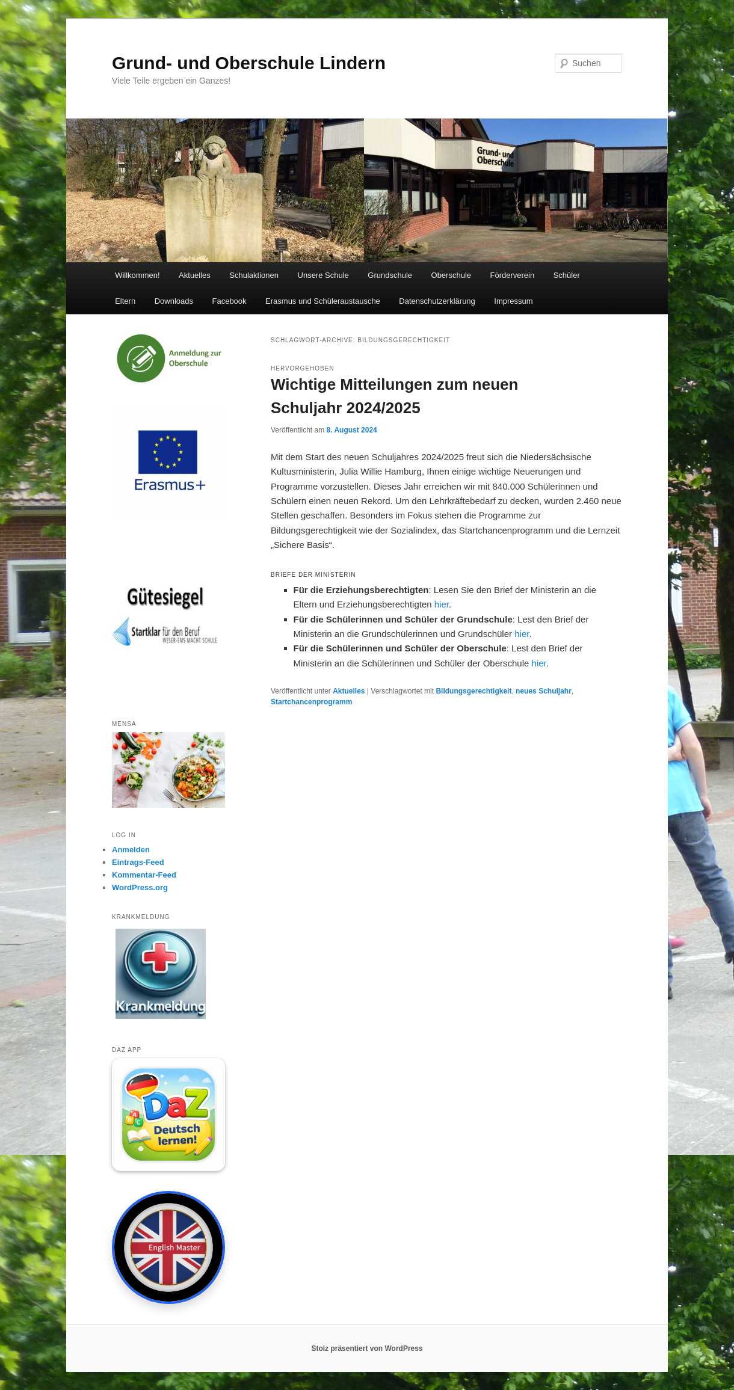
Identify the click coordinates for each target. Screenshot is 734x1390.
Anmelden (131, 849)
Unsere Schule (323, 275)
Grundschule (390, 275)
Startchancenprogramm (311, 702)
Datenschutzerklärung (437, 301)
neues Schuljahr (544, 691)
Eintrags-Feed (138, 862)
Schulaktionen (254, 275)
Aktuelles (195, 275)
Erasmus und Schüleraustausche (322, 301)
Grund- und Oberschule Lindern (249, 63)
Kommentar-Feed (144, 874)
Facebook (229, 301)
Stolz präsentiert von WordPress (366, 1348)
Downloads (174, 301)
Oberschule (451, 275)
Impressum (513, 301)
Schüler (567, 275)
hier (441, 604)
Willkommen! (137, 275)
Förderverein (512, 275)
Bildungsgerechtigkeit (473, 691)
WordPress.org (140, 887)
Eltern (125, 301)
